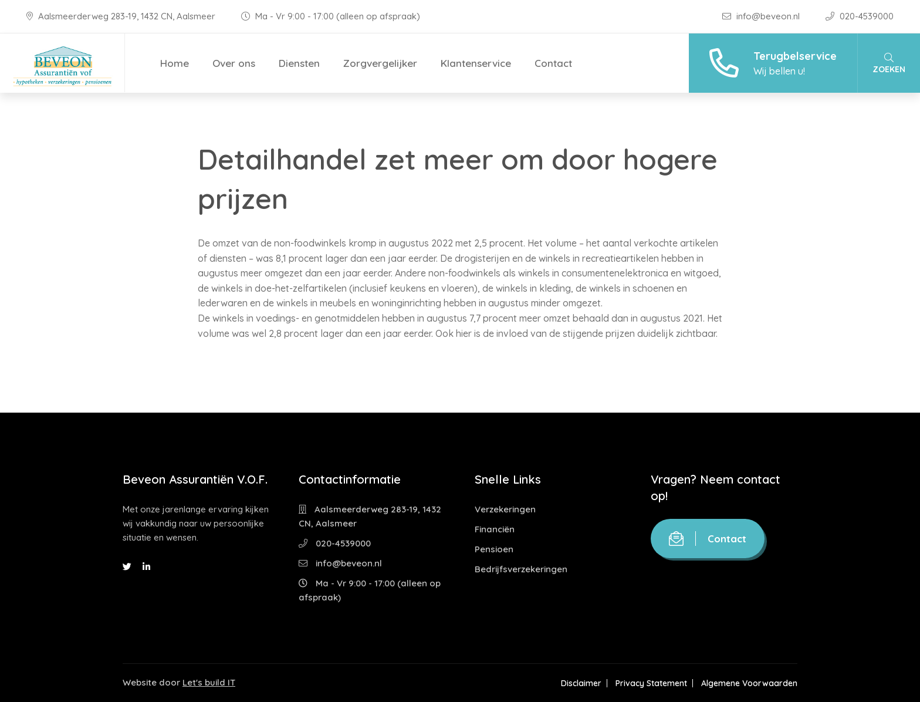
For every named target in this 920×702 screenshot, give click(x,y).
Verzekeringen (505, 509)
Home (174, 63)
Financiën (495, 529)
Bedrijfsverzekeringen (521, 569)
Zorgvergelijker (380, 63)
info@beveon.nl (762, 16)
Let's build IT (208, 682)
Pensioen (494, 549)
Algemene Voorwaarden (749, 683)
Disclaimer (581, 683)
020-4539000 (860, 16)
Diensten (299, 63)
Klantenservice (476, 63)
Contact (553, 63)
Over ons (233, 63)
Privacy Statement (651, 683)
